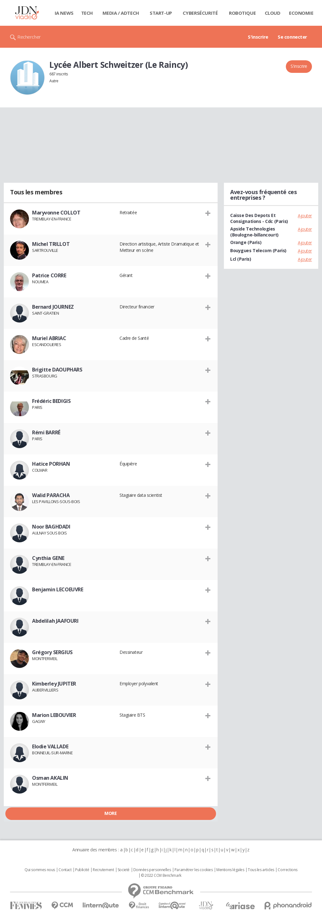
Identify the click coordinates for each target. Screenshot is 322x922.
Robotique (242, 13)
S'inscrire (258, 37)
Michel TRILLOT (50, 244)
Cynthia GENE (48, 558)
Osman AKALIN (50, 777)
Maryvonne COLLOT (56, 212)
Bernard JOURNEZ (53, 306)
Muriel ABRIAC (49, 338)
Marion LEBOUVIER (54, 715)
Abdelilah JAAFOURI (55, 620)
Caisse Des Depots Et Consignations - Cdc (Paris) (259, 218)
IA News (64, 13)
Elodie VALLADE (50, 746)
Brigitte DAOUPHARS (57, 369)
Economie (301, 13)
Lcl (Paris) (240, 259)
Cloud (272, 13)
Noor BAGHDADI (51, 526)
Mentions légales (230, 870)
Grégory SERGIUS (52, 652)
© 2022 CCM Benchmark (161, 875)
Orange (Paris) (245, 242)
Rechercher (29, 37)
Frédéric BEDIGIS (51, 401)
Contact (64, 870)
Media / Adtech (121, 13)
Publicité (82, 870)
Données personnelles (152, 870)
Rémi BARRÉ (46, 432)
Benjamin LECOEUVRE (57, 589)
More (110, 813)
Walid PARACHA (51, 495)
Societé (124, 870)
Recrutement (103, 870)
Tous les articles (261, 870)
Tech (87, 13)
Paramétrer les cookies (194, 870)
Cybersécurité (200, 13)
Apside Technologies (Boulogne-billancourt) (254, 232)
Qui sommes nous (40, 870)
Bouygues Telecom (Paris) (258, 250)
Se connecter (292, 37)
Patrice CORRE (49, 275)
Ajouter (305, 216)
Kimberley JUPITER (54, 683)
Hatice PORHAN (51, 463)
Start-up (161, 13)
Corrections (287, 870)
